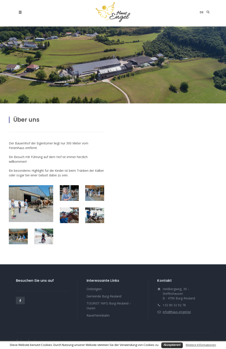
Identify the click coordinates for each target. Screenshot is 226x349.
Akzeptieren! (172, 345)
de (201, 12)
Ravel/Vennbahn (98, 315)
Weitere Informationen (201, 345)
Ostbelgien (94, 289)
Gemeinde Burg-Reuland (104, 296)
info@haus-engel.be (177, 312)
